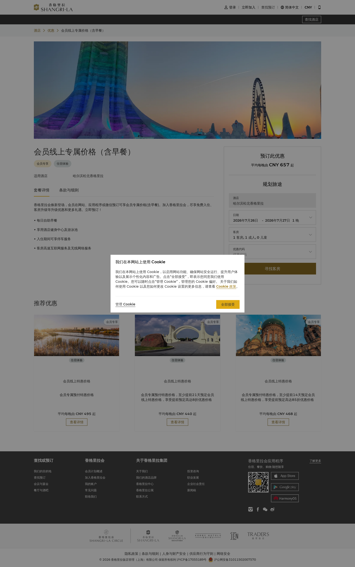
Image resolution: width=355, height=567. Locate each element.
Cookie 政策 (226, 286)
